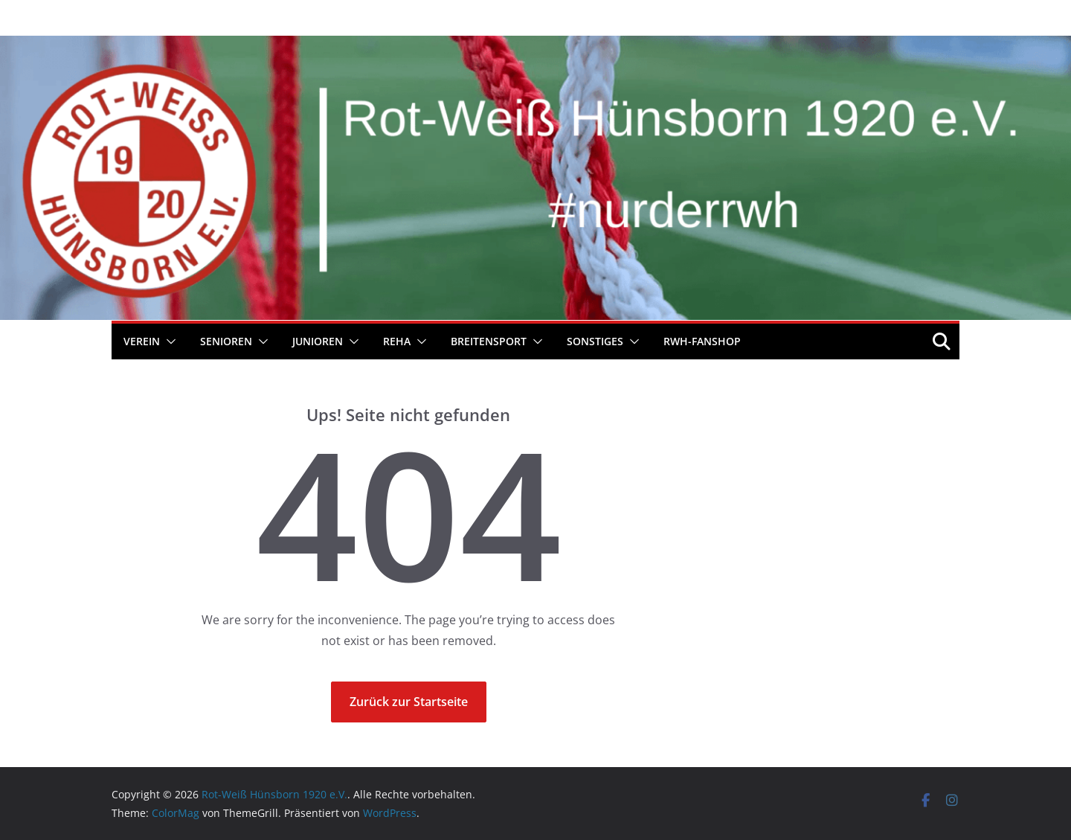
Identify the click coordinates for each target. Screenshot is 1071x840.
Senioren (226, 341)
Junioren (317, 341)
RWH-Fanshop (702, 341)
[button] (168, 341)
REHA (397, 341)
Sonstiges (595, 341)
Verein (141, 341)
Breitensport (489, 341)
